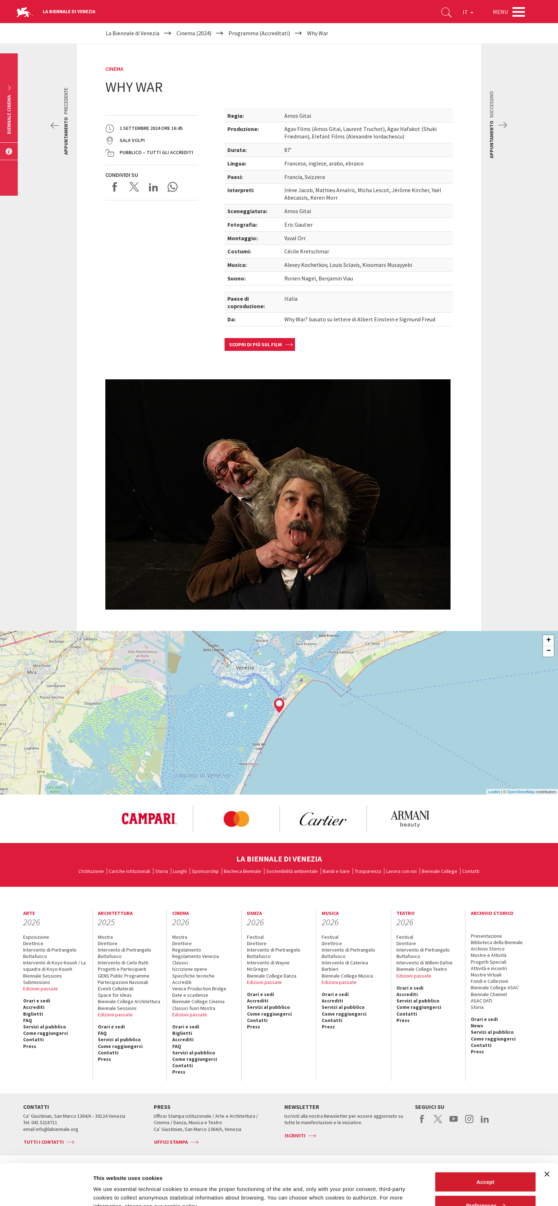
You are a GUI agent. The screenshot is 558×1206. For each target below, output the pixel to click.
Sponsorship (205, 871)
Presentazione (486, 936)
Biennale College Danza (271, 976)
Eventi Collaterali (115, 988)
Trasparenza (368, 871)
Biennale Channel (489, 994)
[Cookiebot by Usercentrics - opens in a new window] (46, 1192)
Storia (161, 871)
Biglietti (33, 1014)
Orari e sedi (36, 1000)
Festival (255, 937)
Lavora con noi (401, 871)
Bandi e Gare (336, 871)
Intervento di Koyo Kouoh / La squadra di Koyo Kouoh (54, 965)
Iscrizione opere (189, 969)
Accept (485, 1140)
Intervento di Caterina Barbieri (345, 965)
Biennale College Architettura (129, 1001)
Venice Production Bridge (199, 988)
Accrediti (33, 1007)
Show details (109, 1184)
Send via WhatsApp (172, 187)
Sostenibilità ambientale (292, 871)
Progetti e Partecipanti (122, 969)
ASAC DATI (481, 1000)
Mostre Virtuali (486, 974)
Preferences (485, 1164)
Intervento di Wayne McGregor (268, 965)
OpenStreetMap (521, 792)
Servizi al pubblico (44, 1026)
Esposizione (36, 937)
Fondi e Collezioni (489, 981)
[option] (149, 818)
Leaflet (494, 792)
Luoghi (180, 871)
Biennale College (439, 871)
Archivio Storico (488, 949)
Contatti (470, 871)
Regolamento (186, 950)
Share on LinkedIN (153, 187)
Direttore (107, 943)
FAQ (27, 1020)
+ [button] (548, 640)
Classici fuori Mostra (193, 1008)
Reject (485, 1187)
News (477, 1025)
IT (468, 12)
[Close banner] (546, 1132)
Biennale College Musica (347, 976)
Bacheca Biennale (242, 871)
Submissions (36, 982)
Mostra (105, 937)
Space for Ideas (115, 995)
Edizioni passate (40, 988)
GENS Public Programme (123, 976)
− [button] (548, 651)
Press (29, 1046)
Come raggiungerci (45, 1033)
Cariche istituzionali (129, 871)
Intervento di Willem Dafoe (424, 962)
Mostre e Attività (488, 955)
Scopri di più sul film (255, 344)
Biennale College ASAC (495, 987)
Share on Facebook (115, 187)
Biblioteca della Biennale (497, 942)
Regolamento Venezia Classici (195, 959)
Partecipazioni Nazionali (123, 982)
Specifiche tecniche (193, 976)
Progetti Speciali (488, 962)
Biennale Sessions (42, 976)
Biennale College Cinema (198, 1001)
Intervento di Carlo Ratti (123, 962)
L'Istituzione (91, 871)
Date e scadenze (190, 995)
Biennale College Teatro (421, 969)
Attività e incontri (489, 968)
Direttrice (33, 943)
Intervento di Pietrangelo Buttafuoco (50, 953)
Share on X (134, 187)
